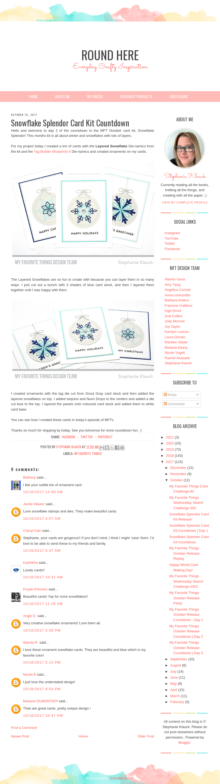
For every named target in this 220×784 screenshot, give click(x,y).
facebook (68, 436)
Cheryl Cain (32, 531)
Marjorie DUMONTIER (41, 701)
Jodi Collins (173, 316)
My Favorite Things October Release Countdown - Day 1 (186, 614)
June (174, 677)
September (178, 659)
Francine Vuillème (179, 306)
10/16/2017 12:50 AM (43, 492)
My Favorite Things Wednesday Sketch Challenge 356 (186, 503)
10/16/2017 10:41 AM (43, 577)
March (175, 696)
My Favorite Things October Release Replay (184, 553)
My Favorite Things (88, 453)
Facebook (172, 249)
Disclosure (179, 96)
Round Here (110, 55)
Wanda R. (30, 642)
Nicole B (29, 674)
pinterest (105, 436)
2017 (170, 462)
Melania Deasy (176, 347)
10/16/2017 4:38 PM (42, 630)
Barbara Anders (177, 300)
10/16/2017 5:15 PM (42, 662)
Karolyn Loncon (177, 332)
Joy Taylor (172, 327)
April (173, 690)
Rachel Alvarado (177, 358)
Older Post (146, 736)
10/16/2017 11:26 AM (43, 604)
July (173, 671)
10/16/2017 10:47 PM (43, 716)
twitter (86, 436)
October (176, 480)
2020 (170, 443)
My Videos (95, 96)
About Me (62, 96)
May (173, 684)
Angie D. (29, 616)
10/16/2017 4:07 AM (42, 518)
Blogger (184, 742)
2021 (170, 437)
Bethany (29, 477)
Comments (174, 404)
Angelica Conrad (177, 290)
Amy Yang (173, 285)
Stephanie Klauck (185, 177)
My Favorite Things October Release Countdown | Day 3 (186, 647)
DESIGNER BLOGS (122, 778)
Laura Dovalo (175, 337)
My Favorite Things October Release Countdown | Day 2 (186, 631)
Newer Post (20, 736)
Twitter (170, 243)
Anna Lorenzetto (177, 295)
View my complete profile (185, 202)
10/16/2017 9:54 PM (42, 689)
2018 (170, 456)
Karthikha (30, 563)
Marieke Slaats (176, 342)
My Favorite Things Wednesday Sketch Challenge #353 (186, 581)
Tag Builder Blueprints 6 (52, 151)
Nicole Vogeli (175, 353)
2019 (170, 449)
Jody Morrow (175, 321)
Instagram (172, 233)
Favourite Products (136, 96)
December (178, 468)
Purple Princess (35, 589)
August (175, 665)
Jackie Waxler (34, 504)
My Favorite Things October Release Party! (184, 598)
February (177, 702)
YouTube (171, 238)
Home (33, 96)
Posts (170, 395)
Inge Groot (173, 311)
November (178, 474)
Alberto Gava (175, 279)
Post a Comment (24, 728)
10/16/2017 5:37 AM (42, 550)
